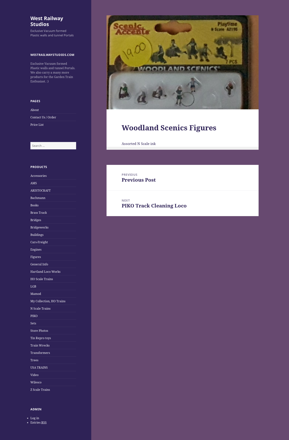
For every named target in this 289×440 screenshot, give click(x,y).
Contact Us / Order (43, 117)
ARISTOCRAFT (40, 190)
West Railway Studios (46, 21)
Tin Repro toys (40, 338)
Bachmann (37, 198)
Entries (38, 422)
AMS (33, 183)
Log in (34, 418)
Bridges (35, 220)
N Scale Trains (40, 308)
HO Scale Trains (41, 279)
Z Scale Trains (40, 390)
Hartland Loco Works (45, 272)
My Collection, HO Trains (47, 301)
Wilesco (35, 382)
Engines (35, 249)
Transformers (40, 353)
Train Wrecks (40, 345)
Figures (35, 257)
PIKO (34, 316)
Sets (33, 323)
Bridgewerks (39, 227)
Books (34, 205)
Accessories (38, 176)
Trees (34, 360)
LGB (33, 286)
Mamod (35, 294)
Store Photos (39, 331)
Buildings (36, 235)
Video (34, 375)
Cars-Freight (39, 242)
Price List (37, 125)
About (34, 110)
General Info (39, 264)
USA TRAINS (39, 367)
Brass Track (38, 213)
